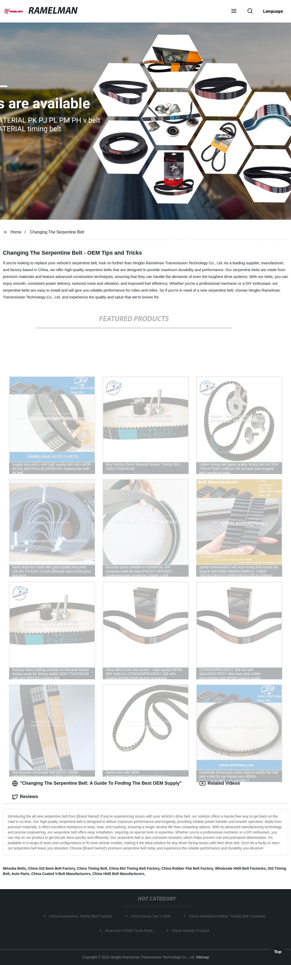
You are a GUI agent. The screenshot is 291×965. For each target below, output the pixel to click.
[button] (233, 11)
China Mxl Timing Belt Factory (134, 868)
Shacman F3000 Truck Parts (130, 930)
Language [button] (273, 11)
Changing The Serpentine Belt (57, 232)
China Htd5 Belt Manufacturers (118, 874)
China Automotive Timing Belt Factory (82, 916)
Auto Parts (20, 874)
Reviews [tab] (25, 797)
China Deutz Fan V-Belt (152, 916)
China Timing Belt (92, 868)
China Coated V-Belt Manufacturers (61, 874)
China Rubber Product (192, 930)
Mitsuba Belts (14, 868)
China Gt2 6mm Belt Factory (51, 868)
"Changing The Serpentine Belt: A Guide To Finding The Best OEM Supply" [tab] (97, 783)
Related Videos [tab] (219, 783)
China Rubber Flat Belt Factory (187, 868)
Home (15, 232)
